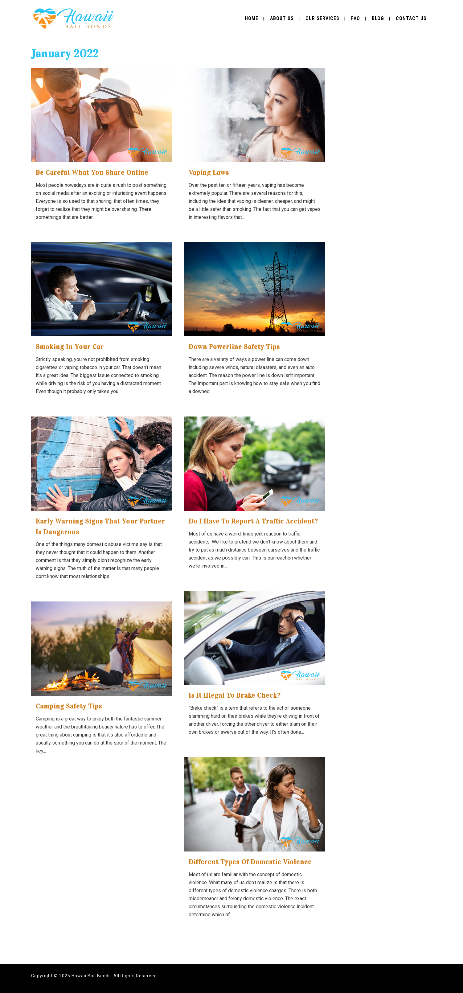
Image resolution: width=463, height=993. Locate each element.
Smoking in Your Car (70, 347)
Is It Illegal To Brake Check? (235, 695)
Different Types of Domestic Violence (250, 862)
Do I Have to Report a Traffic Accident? (253, 521)
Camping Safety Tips (69, 706)
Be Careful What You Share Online (92, 172)
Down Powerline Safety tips (234, 347)
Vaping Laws (209, 172)
